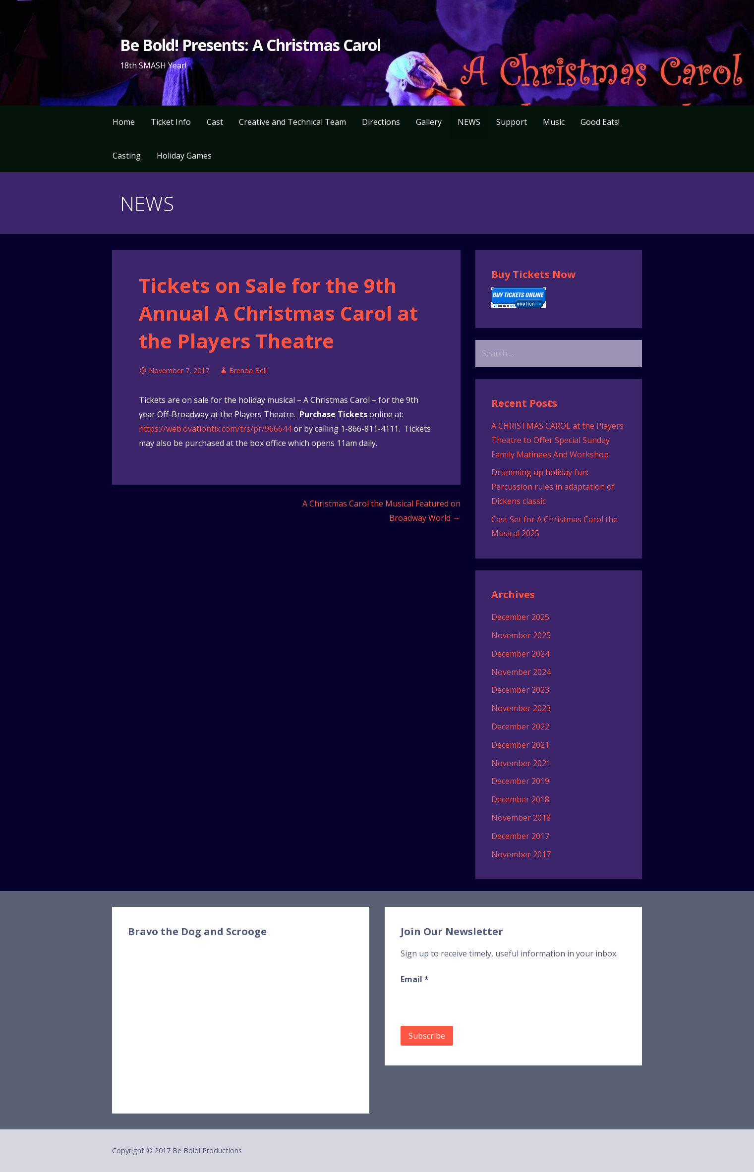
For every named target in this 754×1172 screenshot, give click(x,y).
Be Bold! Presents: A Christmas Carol (250, 45)
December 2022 (520, 726)
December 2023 (520, 689)
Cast (215, 121)
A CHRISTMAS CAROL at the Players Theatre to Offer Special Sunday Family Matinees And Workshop (557, 440)
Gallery (429, 121)
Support (511, 121)
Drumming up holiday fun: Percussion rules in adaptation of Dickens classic (553, 486)
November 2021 (521, 763)
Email (415, 979)
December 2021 (520, 744)
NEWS (469, 121)
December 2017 (520, 836)
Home (124, 121)
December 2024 (520, 653)
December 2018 (520, 799)
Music (554, 121)
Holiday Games (184, 155)
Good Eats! (600, 121)
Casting (127, 155)
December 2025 (520, 617)
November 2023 (521, 708)
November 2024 (521, 672)
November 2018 (521, 817)
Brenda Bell (248, 370)
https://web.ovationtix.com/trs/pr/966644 (215, 428)
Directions (381, 121)
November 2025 (521, 635)
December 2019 (520, 781)
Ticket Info (171, 121)
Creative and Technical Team (292, 121)
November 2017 (521, 854)
